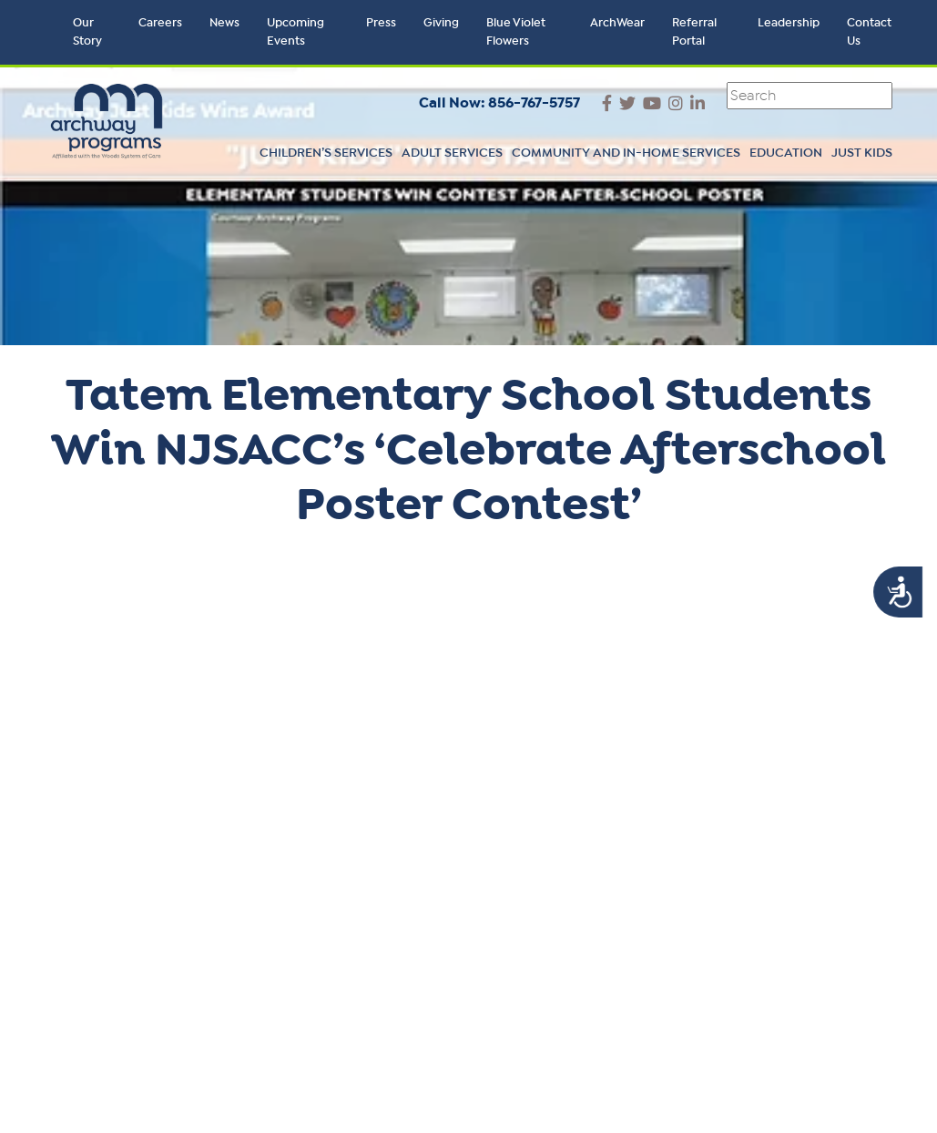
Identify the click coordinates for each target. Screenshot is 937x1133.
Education (785, 153)
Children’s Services (326, 153)
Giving (441, 23)
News (224, 23)
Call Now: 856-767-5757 (499, 103)
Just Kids (861, 153)
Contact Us (869, 32)
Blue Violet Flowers (515, 32)
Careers (160, 23)
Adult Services (452, 153)
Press (381, 23)
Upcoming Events (295, 32)
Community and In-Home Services (626, 153)
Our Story (87, 32)
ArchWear (617, 23)
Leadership (789, 23)
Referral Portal (694, 32)
